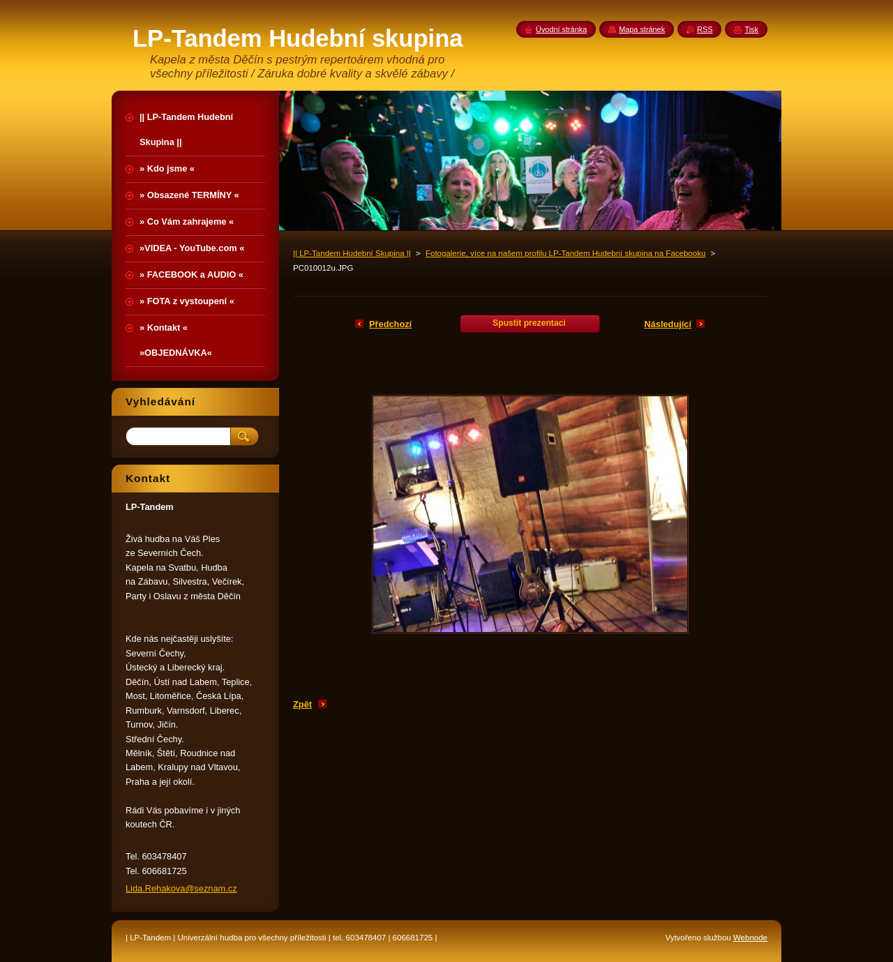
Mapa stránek (642, 29)
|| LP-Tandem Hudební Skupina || (352, 253)
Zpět (302, 704)
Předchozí (390, 324)
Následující (667, 324)
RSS (704, 29)
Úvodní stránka (561, 29)
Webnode (750, 937)
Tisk (751, 29)
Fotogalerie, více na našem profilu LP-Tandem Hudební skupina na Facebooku (565, 253)
